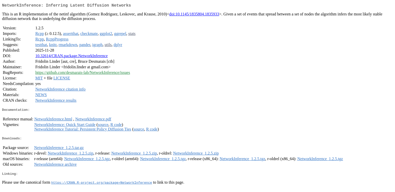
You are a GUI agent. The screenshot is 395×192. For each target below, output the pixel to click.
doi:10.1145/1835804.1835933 (194, 15)
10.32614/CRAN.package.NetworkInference (71, 57)
